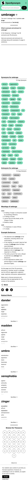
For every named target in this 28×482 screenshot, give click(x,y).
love (9, 193)
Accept (6, 478)
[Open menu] (26, 3)
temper (13, 159)
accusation (4, 406)
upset (4, 163)
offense (5, 136)
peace (15, 197)
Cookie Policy (5, 480)
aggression (4, 410)
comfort (12, 179)
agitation (5, 88)
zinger (5, 401)
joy (3, 193)
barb (14, 91)
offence (19, 133)
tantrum (5, 159)
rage (13, 148)
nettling (11, 133)
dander (13, 99)
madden (6, 325)
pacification (6, 197)
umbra (5, 350)
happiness (16, 190)
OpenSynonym (12, 3)
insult (10, 125)
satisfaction (14, 201)
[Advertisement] (14, 61)
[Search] (24, 8)
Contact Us (14, 466)
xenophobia (9, 376)
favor (13, 186)
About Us (14, 463)
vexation (12, 163)
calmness (16, 175)
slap (4, 155)
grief (19, 114)
